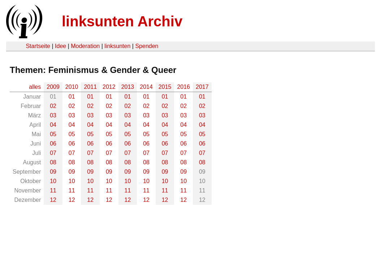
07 (53, 153)
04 (53, 125)
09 (53, 172)
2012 (109, 87)
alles (35, 87)
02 (53, 106)
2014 (146, 87)
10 (53, 181)
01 (72, 97)
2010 (71, 87)
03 (53, 115)
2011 (90, 87)
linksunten (117, 46)
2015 (165, 87)
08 (53, 162)
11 (53, 190)
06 (53, 143)
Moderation (85, 46)
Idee (60, 46)
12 (53, 200)
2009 (53, 87)
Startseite (38, 46)
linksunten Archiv (122, 21)
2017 (202, 87)
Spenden (146, 46)
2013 (127, 87)
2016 (183, 87)
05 (53, 134)
